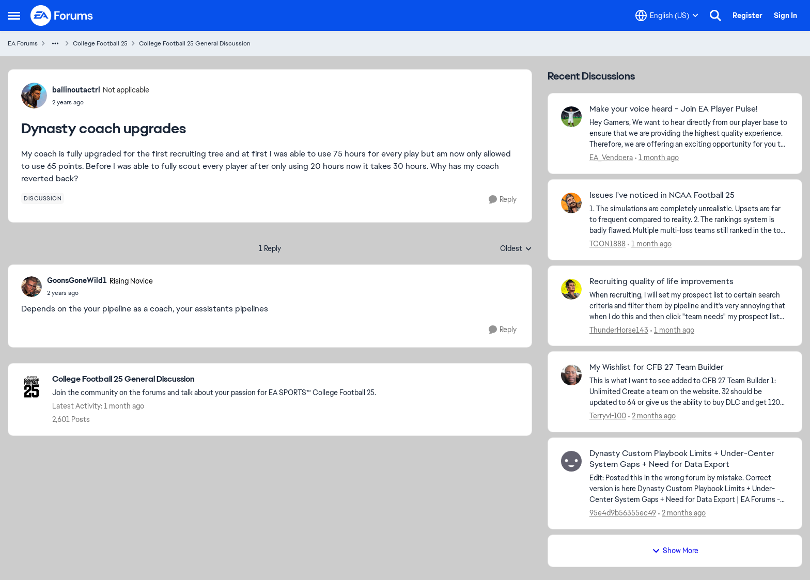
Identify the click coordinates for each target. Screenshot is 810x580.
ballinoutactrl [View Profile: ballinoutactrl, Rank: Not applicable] (76, 90)
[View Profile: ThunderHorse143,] (571, 289)
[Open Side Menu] (14, 15)
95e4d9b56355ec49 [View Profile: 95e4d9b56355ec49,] (622, 513)
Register (747, 15)
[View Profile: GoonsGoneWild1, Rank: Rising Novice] (31, 286)
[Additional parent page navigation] (55, 43)
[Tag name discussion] (42, 198)
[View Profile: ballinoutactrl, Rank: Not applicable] (34, 95)
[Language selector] (667, 15)
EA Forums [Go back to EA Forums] (23, 43)
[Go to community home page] (62, 15)
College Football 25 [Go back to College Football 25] (100, 43)
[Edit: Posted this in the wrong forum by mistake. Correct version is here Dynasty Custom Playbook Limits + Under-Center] (689, 489)
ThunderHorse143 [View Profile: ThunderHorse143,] (618, 329)
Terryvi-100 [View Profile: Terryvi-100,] (607, 415)
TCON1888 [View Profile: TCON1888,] (607, 243)
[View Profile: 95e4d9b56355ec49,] (571, 461)
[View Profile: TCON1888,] (571, 203)
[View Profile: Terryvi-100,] (571, 375)
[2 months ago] (652, 416)
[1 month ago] (657, 157)
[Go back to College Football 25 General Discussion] (214, 379)
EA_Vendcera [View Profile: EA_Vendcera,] (611, 157)
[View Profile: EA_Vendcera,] (571, 116)
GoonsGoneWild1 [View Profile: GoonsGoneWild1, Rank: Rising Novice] (77, 280)
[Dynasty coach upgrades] (100, 292)
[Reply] (503, 200)
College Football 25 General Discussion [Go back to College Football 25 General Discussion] (195, 43)
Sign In (785, 15)
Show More (675, 550)
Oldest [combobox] (516, 249)
